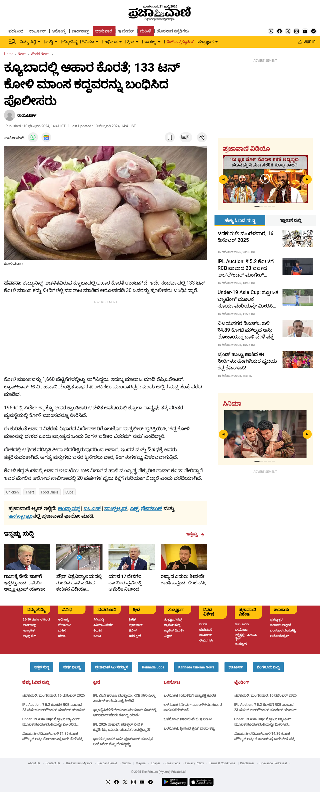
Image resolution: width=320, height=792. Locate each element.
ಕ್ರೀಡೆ (96, 682)
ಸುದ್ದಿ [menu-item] (49, 41)
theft (30, 492)
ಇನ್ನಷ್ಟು (195, 534)
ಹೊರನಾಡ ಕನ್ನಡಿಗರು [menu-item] (173, 31)
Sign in (307, 41)
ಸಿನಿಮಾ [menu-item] (88, 41)
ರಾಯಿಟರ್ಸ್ (26, 115)
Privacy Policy (194, 763)
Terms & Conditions (222, 763)
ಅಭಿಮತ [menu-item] (111, 41)
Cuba (70, 492)
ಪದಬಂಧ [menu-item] (15, 31)
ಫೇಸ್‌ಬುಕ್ (151, 508)
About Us (34, 763)
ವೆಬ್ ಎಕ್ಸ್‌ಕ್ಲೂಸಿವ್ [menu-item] (180, 41)
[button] (41, 667)
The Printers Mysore (79, 763)
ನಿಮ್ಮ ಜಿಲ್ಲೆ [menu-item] (28, 41)
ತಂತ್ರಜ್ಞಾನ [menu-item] (206, 41)
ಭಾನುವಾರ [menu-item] (103, 31)
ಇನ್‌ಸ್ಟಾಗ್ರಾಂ (20, 516)
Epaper (155, 763)
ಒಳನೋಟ (172, 682)
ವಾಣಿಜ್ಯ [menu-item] (150, 41)
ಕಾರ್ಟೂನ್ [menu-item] (37, 31)
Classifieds (173, 763)
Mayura (141, 763)
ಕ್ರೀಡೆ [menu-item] (130, 41)
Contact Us (53, 763)
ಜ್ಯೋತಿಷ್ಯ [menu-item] (70, 41)
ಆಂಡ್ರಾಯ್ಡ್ (69, 508)
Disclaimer (247, 763)
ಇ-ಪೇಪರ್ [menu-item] (126, 31)
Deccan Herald (107, 763)
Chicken (12, 492)
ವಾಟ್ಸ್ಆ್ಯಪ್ (115, 508)
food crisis (49, 492)
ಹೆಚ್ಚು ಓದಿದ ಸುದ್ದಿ (35, 682)
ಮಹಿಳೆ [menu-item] (145, 31)
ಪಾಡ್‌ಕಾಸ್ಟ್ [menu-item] (80, 31)
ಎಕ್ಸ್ (134, 508)
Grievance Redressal (273, 763)
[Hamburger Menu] (12, 42)
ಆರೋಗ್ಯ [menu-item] (59, 31)
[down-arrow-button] (39, 41)
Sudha (126, 763)
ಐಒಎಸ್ (92, 508)
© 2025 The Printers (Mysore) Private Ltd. (158, 772)
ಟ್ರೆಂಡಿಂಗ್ (241, 682)
